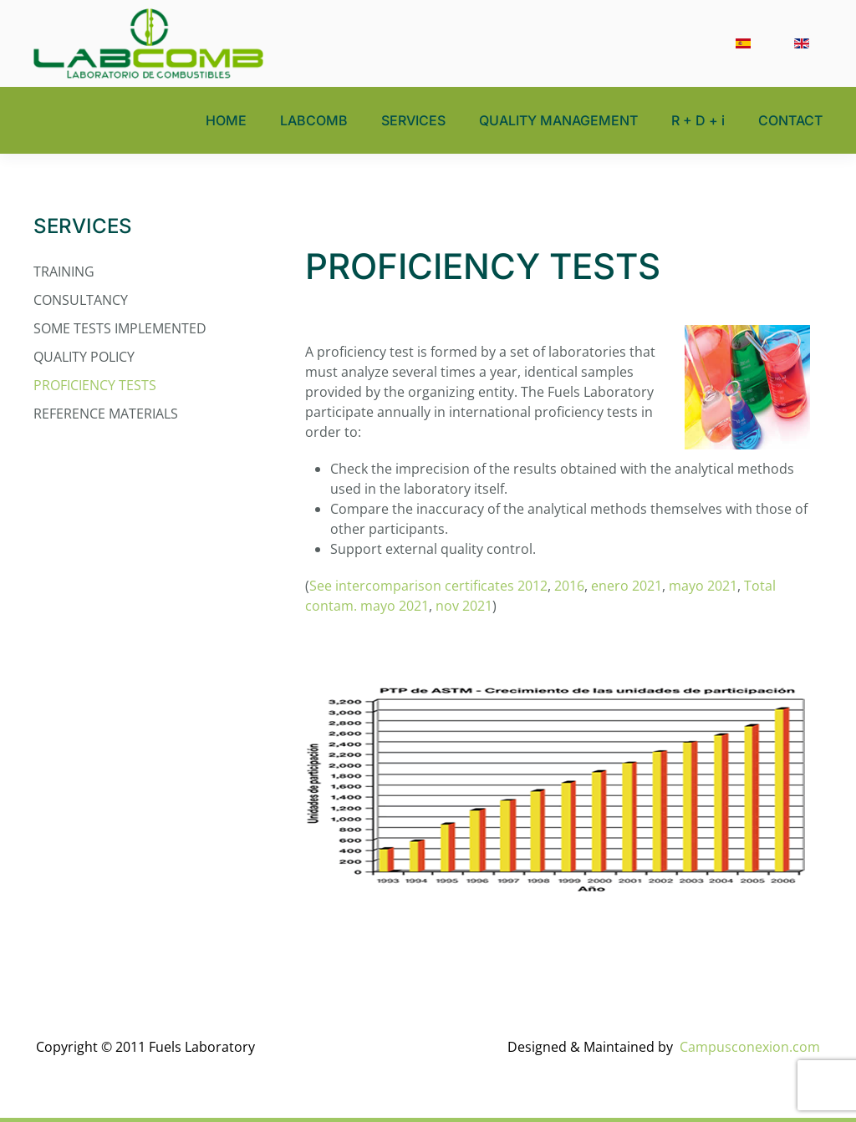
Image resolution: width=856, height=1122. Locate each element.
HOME (226, 120)
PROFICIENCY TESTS (94, 385)
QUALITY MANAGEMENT (558, 120)
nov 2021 (464, 606)
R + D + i (698, 120)
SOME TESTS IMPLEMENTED (119, 328)
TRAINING (63, 271)
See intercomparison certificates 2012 (428, 585)
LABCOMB (314, 120)
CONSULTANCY (80, 300)
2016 (569, 585)
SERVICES (413, 120)
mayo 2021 (703, 585)
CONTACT (790, 120)
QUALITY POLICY (84, 357)
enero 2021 (626, 585)
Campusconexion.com (750, 1047)
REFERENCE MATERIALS (105, 413)
